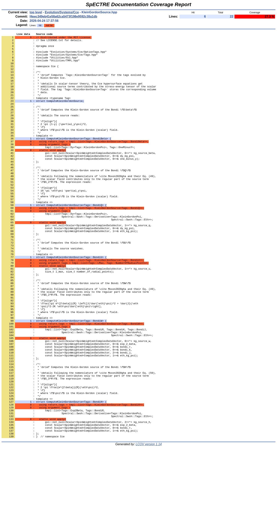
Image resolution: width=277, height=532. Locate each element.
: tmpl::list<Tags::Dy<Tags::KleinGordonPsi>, (55, 250)
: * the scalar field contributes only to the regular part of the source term (75, 208)
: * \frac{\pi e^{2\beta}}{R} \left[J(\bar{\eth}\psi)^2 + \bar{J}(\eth (70, 357)
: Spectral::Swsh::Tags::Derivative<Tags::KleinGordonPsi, (72, 253)
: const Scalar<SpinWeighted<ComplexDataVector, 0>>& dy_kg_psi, (68, 180)
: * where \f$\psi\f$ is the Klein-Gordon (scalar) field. (60, 149)
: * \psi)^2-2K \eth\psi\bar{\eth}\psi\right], (52, 361)
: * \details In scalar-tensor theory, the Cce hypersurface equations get (72, 94)
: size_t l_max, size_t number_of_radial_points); (58, 319)
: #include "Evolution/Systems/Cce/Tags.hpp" (50, 59)
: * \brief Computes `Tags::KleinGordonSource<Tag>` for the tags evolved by (74, 83)
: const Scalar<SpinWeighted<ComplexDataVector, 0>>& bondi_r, (67, 409)
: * (20, 90)
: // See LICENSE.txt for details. (42, 42)
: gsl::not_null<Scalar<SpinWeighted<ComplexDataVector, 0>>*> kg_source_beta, (79, 177)
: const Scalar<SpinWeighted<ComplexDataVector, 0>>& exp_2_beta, (69, 406)
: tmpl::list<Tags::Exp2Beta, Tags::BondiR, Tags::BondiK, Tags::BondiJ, (74, 389)
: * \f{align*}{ (29, 139)
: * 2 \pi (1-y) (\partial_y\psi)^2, (44, 142)
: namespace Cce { (30, 73)
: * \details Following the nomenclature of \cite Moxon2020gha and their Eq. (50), (79, 441)
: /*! (21, 80)
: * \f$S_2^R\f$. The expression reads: (47, 212)
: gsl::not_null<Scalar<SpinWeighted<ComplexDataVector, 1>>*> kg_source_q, (77, 264)
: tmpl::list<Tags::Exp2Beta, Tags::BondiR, (53, 486)
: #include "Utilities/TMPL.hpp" (41, 66)
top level (36, 12)
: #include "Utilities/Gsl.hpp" (40, 62)
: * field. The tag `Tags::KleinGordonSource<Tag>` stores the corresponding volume (79, 101)
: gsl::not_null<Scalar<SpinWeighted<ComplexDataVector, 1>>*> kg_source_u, (77, 316)
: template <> (27, 156)
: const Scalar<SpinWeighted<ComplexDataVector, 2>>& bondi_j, (67, 416)
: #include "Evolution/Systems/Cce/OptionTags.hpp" (54, 55)
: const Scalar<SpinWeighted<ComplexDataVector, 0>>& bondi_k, (67, 413)
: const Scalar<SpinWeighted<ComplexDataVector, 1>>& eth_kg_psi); (70, 271)
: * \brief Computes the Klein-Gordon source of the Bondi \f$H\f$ (66, 434)
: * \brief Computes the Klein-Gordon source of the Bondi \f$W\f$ (66, 333)
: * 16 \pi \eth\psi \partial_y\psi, (44, 222)
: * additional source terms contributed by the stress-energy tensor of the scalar (79, 97)
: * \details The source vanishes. (43, 291)
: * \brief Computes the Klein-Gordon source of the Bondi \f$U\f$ (66, 285)
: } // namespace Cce (33, 517)
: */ (21, 108)
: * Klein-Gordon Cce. (34, 87)
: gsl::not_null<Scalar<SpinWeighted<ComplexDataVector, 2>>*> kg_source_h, (77, 500)
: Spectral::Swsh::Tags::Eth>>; (77, 257)
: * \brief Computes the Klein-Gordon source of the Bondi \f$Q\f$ (66, 198)
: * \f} (23, 146)
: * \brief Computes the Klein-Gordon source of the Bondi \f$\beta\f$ (69, 125)
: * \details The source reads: (41, 132)
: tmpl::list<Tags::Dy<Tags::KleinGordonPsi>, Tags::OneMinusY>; (68, 170)
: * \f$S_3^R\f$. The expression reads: (47, 448)
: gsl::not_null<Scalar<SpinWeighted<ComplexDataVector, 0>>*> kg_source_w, (77, 403)
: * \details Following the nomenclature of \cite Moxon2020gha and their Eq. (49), (79, 205)
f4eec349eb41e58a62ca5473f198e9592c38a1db (63, 16)
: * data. (25, 104)
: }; (20, 187)
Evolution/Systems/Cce (62, 12)
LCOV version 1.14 (149, 525)
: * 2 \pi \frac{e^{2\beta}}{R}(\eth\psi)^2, (50, 458)
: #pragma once (28, 49)
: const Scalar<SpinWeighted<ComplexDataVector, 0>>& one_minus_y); (71, 184)
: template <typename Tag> (36, 111)
